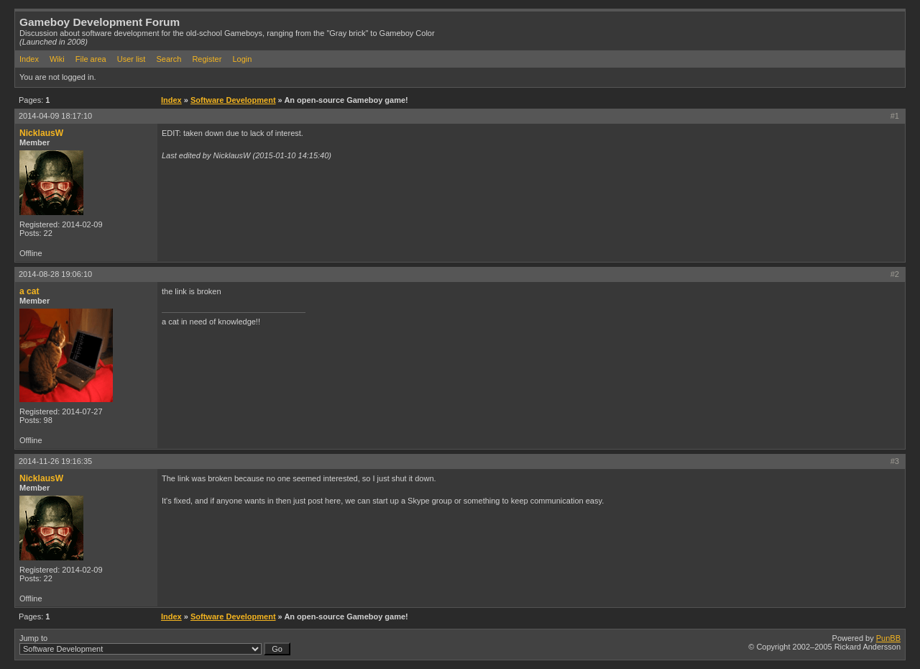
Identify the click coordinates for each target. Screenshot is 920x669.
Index (29, 59)
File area (90, 59)
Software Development (233, 100)
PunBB (888, 638)
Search (168, 59)
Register (206, 59)
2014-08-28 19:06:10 (55, 274)
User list (131, 59)
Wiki (57, 59)
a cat (29, 291)
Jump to (154, 644)
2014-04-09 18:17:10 (55, 116)
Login (242, 59)
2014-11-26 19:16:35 (55, 461)
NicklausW (41, 133)
